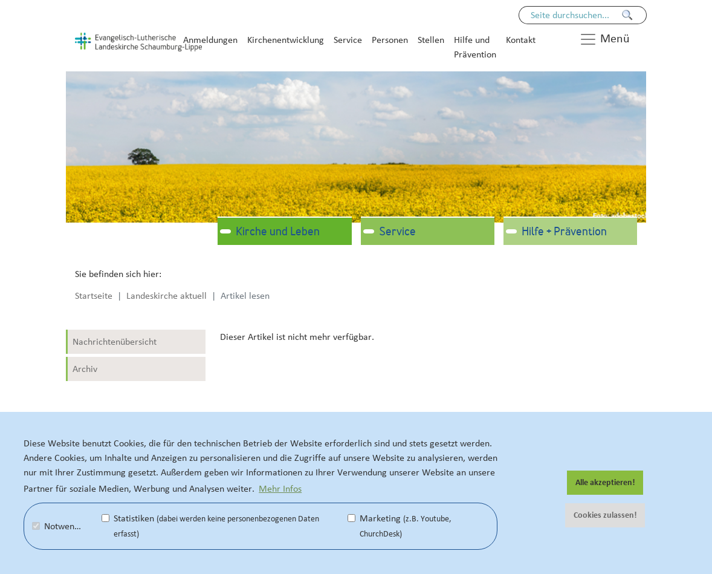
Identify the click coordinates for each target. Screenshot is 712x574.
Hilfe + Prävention (564, 232)
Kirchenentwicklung (285, 40)
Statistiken (210, 526)
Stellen (431, 40)
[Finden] (627, 15)
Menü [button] (604, 39)
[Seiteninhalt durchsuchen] (576, 15)
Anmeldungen (210, 40)
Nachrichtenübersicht (115, 342)
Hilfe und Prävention (475, 47)
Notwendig (59, 526)
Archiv (85, 369)
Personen (390, 40)
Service (348, 40)
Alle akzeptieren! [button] (605, 482)
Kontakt (521, 40)
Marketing (399, 526)
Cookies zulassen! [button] (605, 515)
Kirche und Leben (278, 232)
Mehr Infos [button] (280, 489)
